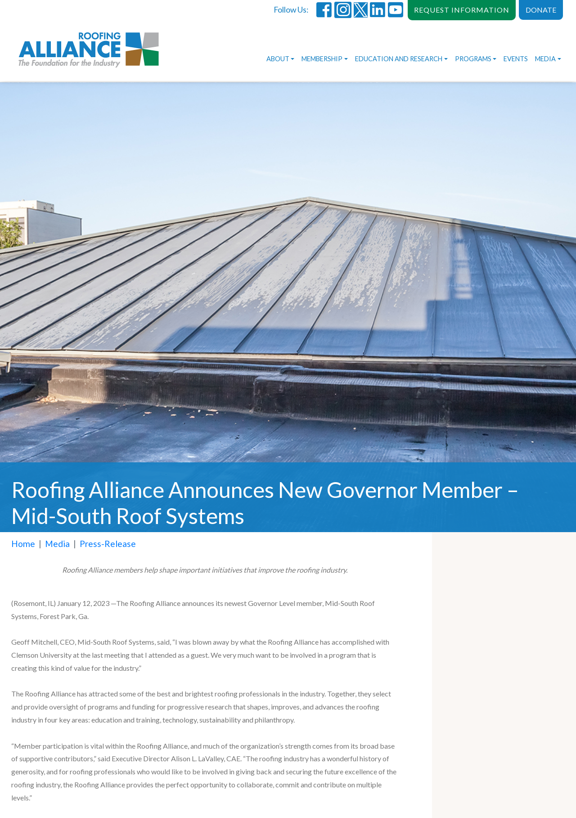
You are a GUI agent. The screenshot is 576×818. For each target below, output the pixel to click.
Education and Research (398, 59)
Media (545, 59)
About (277, 59)
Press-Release (108, 543)
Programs (473, 59)
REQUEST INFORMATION (461, 9)
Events (516, 59)
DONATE (541, 9)
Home (23, 543)
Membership (322, 59)
